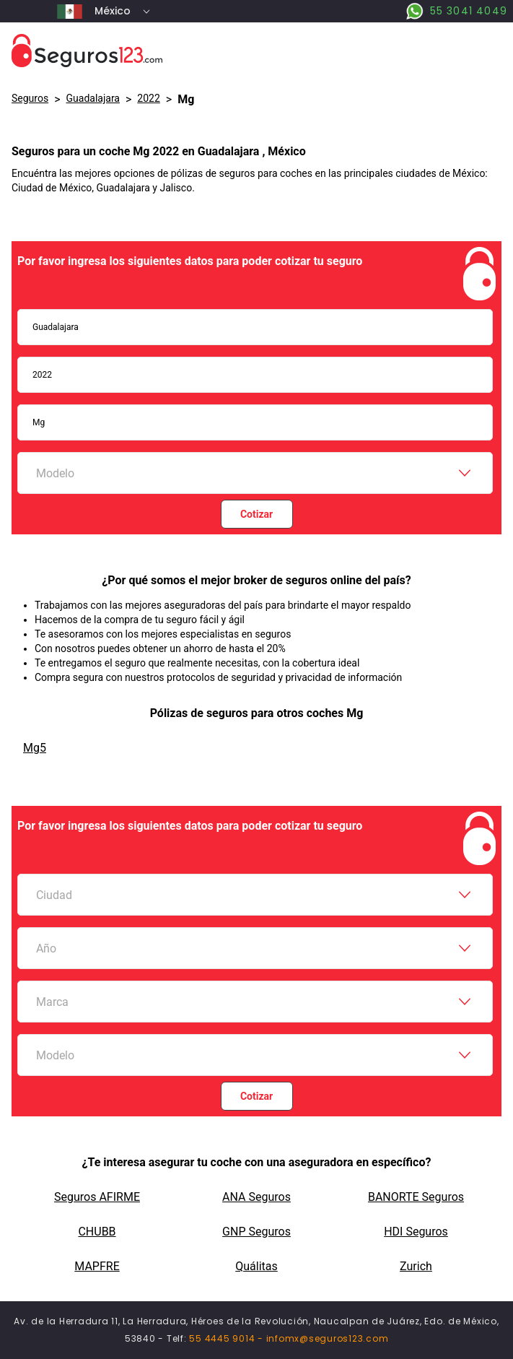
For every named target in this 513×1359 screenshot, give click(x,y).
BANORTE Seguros (416, 1197)
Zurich (416, 1266)
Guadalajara (93, 98)
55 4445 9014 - (227, 1338)
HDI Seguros (416, 1231)
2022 (148, 98)
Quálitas (256, 1266)
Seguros (30, 98)
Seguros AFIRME (97, 1197)
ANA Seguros (256, 1197)
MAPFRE (96, 1266)
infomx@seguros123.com (327, 1338)
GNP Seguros (256, 1231)
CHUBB (96, 1231)
